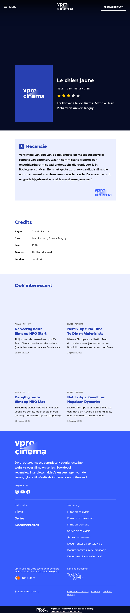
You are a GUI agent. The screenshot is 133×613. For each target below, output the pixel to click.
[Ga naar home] (65, 6)
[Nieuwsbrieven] (113, 7)
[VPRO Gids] (75, 576)
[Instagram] (17, 492)
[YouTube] (22, 492)
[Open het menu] (10, 7)
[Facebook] (28, 492)
